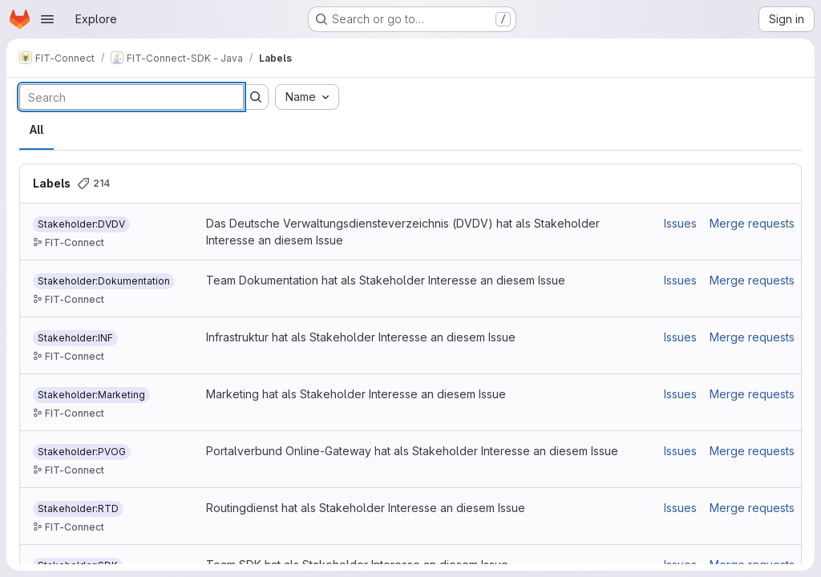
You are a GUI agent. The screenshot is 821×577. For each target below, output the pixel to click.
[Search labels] (131, 97)
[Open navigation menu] (47, 19)
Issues (680, 223)
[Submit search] (256, 97)
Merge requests (752, 223)
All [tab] (36, 129)
